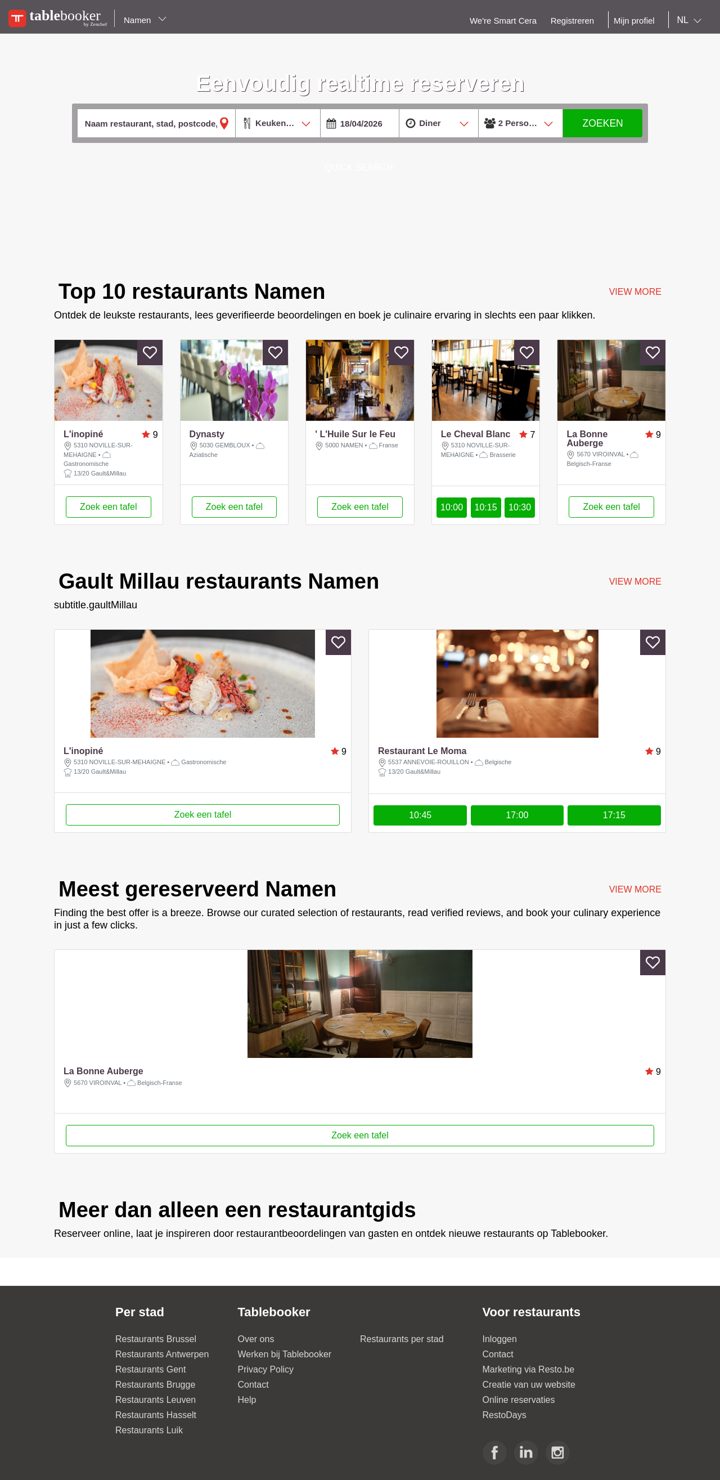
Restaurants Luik (149, 1430)
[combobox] (692, 20)
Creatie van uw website (529, 1384)
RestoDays (504, 1415)
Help (247, 1400)
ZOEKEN (602, 123)
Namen (145, 20)
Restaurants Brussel (155, 1339)
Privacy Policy (266, 1369)
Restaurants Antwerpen (162, 1354)
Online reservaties (519, 1400)
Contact (253, 1384)
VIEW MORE (635, 581)
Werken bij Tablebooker (285, 1354)
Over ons (256, 1339)
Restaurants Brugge (155, 1384)
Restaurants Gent (150, 1369)
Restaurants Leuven (155, 1400)
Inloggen (500, 1339)
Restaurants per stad (402, 1339)
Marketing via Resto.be (529, 1369)
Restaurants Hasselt (155, 1415)
